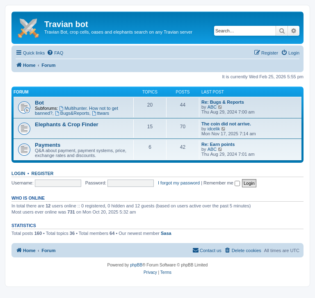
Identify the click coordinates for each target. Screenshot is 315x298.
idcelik (214, 128)
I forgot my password (179, 182)
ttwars (100, 113)
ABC (212, 107)
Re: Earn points (218, 144)
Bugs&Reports (72, 113)
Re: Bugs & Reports (222, 102)
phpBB (136, 265)
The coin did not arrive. (226, 123)
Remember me (221, 182)
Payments (47, 145)
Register (43, 173)
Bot (39, 103)
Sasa (166, 233)
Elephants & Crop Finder (66, 124)
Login (18, 173)
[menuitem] (55, 53)
